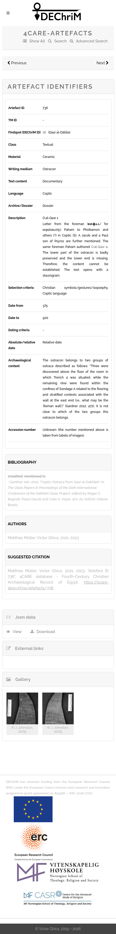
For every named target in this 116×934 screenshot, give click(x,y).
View (17, 631)
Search (60, 41)
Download (46, 631)
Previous (16, 63)
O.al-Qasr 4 (99, 247)
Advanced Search (92, 41)
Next (103, 63)
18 (44, 132)
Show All (37, 41)
